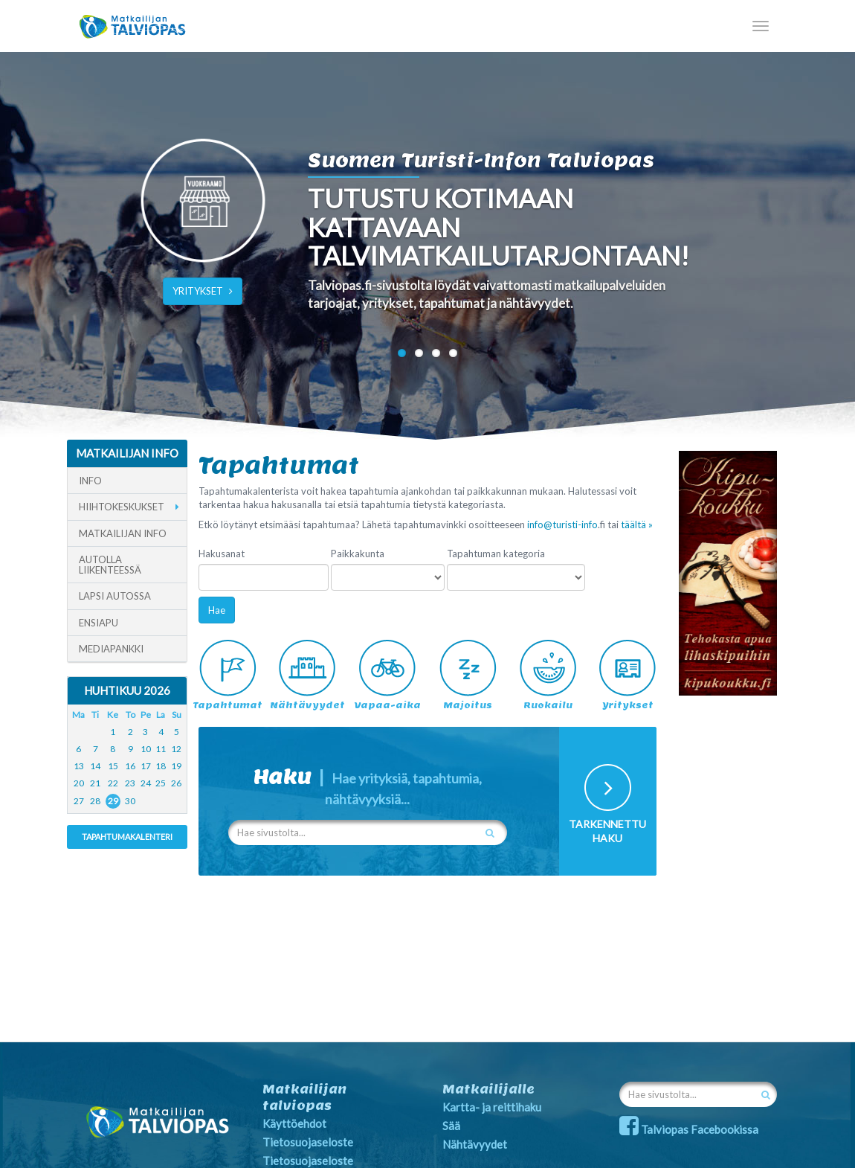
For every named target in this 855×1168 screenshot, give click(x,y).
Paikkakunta (357, 553)
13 (79, 765)
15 (113, 765)
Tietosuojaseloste (307, 1142)
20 (79, 783)
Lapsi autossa (115, 596)
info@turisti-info (562, 524)
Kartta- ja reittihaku (491, 1107)
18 (160, 765)
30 (130, 800)
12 (176, 748)
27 (79, 800)
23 (130, 783)
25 (160, 783)
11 (160, 748)
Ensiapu (98, 622)
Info (90, 480)
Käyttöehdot (294, 1123)
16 (130, 765)
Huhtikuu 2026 (127, 690)
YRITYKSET (202, 291)
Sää (451, 1125)
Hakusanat (222, 553)
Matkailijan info (123, 533)
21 (95, 783)
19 (176, 765)
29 (113, 800)
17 (146, 765)
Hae (216, 610)
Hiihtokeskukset (121, 506)
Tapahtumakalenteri (127, 836)
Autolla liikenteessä (110, 565)
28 (95, 800)
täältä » (637, 524)
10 (146, 748)
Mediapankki (111, 649)
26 (176, 783)
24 (146, 783)
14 (95, 765)
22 (113, 783)
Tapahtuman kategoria (496, 553)
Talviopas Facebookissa (688, 1129)
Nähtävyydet (474, 1144)
